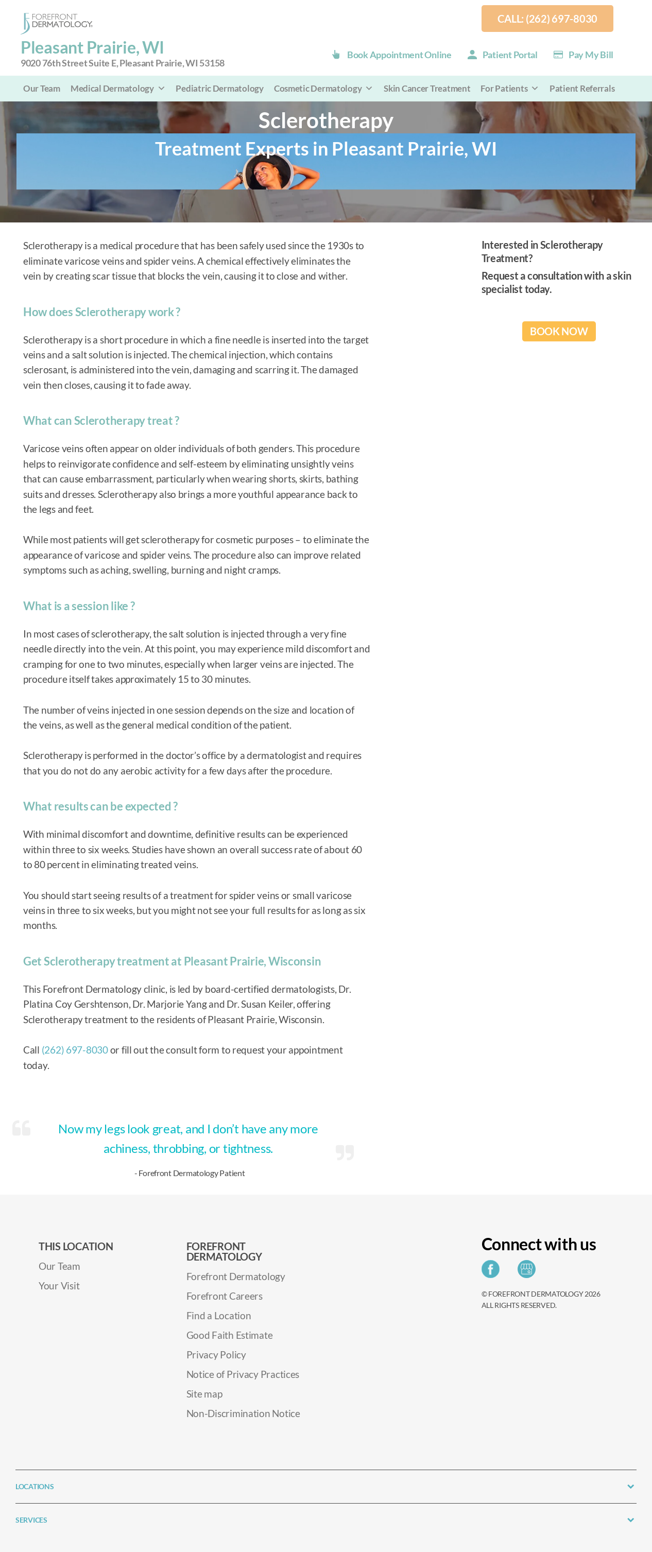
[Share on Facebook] (493, 1272)
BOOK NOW (559, 331)
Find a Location (218, 1315)
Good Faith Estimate (229, 1335)
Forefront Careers (224, 1296)
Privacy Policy (216, 1354)
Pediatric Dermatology (219, 88)
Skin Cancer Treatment (427, 88)
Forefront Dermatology (235, 1276)
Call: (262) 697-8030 (547, 18)
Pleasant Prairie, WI (123, 54)
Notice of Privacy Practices (243, 1374)
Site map (204, 1394)
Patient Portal (510, 54)
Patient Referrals (582, 88)
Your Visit (59, 1285)
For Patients (510, 88)
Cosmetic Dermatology (323, 88)
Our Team (41, 88)
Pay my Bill (591, 54)
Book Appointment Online (399, 54)
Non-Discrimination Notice (243, 1413)
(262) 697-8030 (75, 1050)
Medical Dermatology (118, 88)
